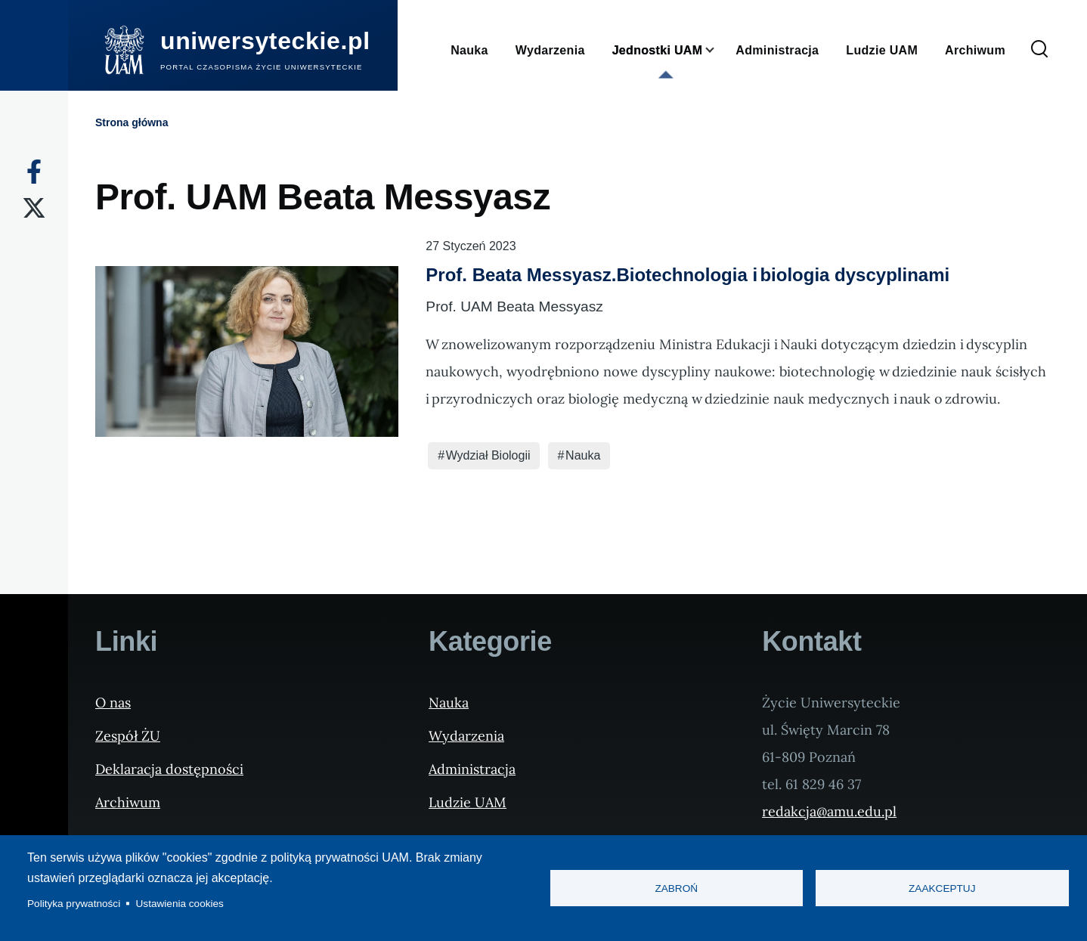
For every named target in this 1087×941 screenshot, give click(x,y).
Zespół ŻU (127, 735)
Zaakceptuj (942, 888)
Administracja (472, 769)
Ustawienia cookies (180, 903)
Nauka (582, 455)
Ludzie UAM (467, 802)
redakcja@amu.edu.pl (829, 811)
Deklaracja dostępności (169, 769)
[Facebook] (34, 171)
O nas (113, 702)
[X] (34, 208)
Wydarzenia (466, 735)
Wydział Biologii (488, 455)
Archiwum (127, 802)
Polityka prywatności (73, 903)
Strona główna (131, 122)
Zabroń (676, 888)
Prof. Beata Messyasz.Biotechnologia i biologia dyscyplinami (687, 275)
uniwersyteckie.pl (265, 40)
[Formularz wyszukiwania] (1039, 50)
